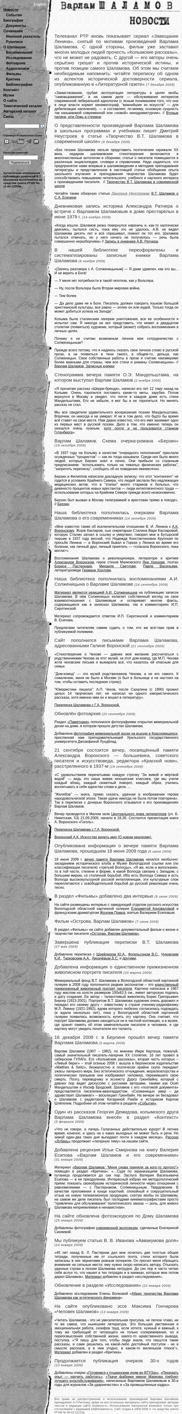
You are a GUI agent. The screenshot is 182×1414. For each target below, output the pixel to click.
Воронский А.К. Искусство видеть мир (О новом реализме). (103, 837)
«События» (147, 1103)
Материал (93, 1277)
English (40, 4)
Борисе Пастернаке (73, 566)
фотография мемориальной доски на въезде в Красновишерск (125, 733)
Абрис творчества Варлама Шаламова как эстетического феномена (116, 1295)
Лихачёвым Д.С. (105, 958)
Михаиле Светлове (117, 566)
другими (129, 958)
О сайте (10, 100)
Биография (13, 20)
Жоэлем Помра (112, 913)
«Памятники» (78, 722)
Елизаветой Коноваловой (152, 909)
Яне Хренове (154, 562)
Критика (13, 79)
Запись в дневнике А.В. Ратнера (131, 241)
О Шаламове (14, 47)
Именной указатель (23, 36)
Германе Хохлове (96, 570)
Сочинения (13, 31)
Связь (8, 117)
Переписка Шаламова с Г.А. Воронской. (87, 705)
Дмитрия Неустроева (131, 193)
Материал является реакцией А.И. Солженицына (95, 592)
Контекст (11, 90)
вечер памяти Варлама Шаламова (114, 859)
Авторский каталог (19, 111)
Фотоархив (15, 63)
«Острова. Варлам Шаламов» (114, 933)
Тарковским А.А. (76, 958)
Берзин (63, 504)
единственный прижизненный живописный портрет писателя (116, 986)
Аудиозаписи (17, 68)
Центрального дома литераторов (138, 814)
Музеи (8, 95)
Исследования (19, 58)
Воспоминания (19, 52)
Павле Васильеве (160, 566)
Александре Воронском (74, 562)
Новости (10, 10)
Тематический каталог (22, 106)
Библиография (19, 84)
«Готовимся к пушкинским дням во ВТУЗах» (122, 1373)
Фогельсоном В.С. (143, 954)
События (14, 15)
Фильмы (13, 74)
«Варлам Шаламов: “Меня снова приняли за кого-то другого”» (125, 1167)
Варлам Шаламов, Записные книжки (84, 366)
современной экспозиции (117, 1228)
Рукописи (14, 42)
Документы (16, 26)
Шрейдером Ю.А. (111, 954)
